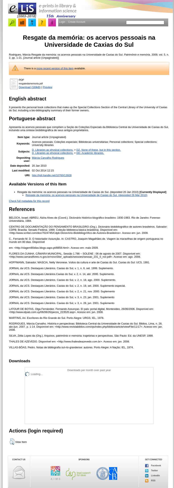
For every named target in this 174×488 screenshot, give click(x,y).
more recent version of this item (55, 68)
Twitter (151, 470)
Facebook (153, 465)
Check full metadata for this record (29, 201)
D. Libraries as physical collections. (52, 149)
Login (62, 21)
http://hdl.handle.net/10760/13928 (52, 175)
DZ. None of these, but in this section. (98, 149)
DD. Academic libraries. (90, 153)
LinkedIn (152, 475)
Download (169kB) (30, 87)
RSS (150, 480)
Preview (47, 87)
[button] (12, 442)
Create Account (76, 21)
